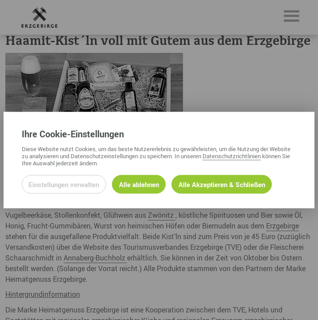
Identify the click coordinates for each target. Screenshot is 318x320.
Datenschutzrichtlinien (232, 156)
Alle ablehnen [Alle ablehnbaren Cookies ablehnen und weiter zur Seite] (139, 184)
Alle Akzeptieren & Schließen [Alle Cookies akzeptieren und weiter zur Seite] (222, 184)
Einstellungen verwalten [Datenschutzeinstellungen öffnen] (63, 184)
